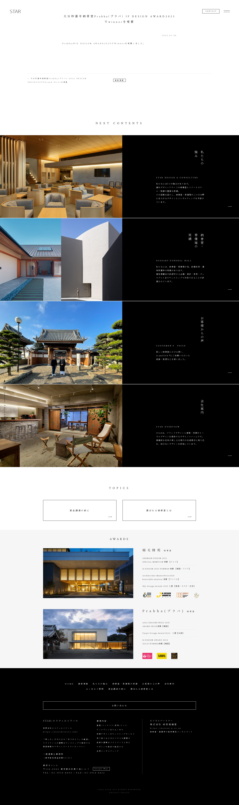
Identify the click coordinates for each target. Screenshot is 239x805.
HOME (69, 683)
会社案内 (170, 683)
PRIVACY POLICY (119, 793)
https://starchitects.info (60, 732)
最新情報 (119, 80)
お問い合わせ (119, 705)
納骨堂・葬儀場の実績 (125, 683)
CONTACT (211, 11)
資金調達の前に (80, 510)
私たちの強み (100, 683)
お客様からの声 (151, 683)
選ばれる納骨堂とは (159, 510)
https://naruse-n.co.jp (165, 728)
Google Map (101, 769)
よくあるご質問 (95, 689)
